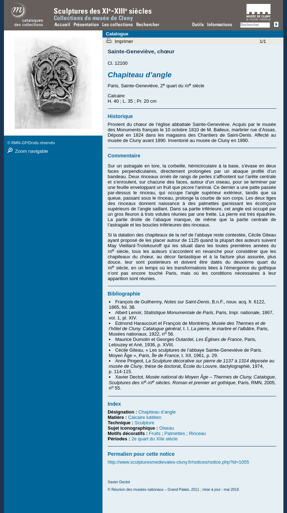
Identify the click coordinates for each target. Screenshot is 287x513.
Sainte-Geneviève (131, 51)
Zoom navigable (31, 151)
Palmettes (174, 433)
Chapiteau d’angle (157, 412)
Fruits (155, 433)
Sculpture (144, 422)
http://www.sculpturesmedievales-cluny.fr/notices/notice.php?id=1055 (178, 462)
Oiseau (166, 428)
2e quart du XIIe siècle (154, 438)
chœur (165, 51)
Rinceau (197, 433)
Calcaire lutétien (144, 417)
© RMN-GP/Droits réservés (31, 143)
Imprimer (124, 41)
